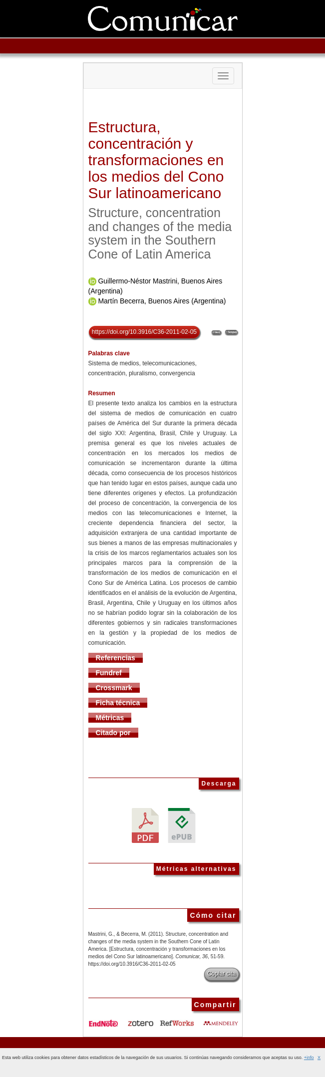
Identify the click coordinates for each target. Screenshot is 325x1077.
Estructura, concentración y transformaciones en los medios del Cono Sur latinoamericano (156, 160)
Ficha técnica (118, 703)
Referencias (115, 658)
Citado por (113, 733)
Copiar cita (221, 973)
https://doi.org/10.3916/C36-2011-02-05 (144, 331)
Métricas (110, 718)
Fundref (109, 673)
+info (309, 1057)
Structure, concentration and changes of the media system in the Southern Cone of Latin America (160, 233)
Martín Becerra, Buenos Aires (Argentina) (162, 301)
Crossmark (114, 688)
